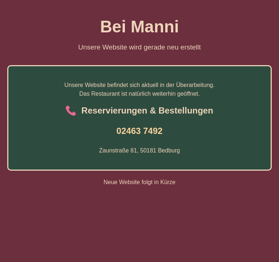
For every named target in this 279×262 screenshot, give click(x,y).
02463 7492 (140, 131)
